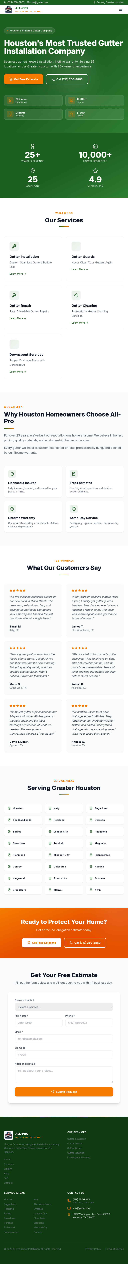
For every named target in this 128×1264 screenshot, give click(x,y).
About (7, 1159)
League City (40, 1213)
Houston (8, 1199)
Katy (36, 1199)
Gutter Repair (74, 1148)
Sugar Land (10, 1204)
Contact (8, 1182)
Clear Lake (40, 1218)
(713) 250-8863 (14, 2)
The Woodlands (42, 1204)
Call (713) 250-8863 (67, 79)
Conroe (38, 1232)
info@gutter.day (37, 2)
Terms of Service (114, 1249)
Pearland (9, 1208)
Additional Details (25, 1063)
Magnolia (39, 1222)
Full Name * (21, 1015)
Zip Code (20, 1047)
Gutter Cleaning (75, 1152)
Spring (7, 1213)
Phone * (70, 1015)
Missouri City (41, 1227)
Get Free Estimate (23, 79)
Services (9, 1164)
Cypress (38, 1208)
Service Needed (24, 1000)
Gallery (8, 1168)
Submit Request (64, 1091)
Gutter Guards (74, 1143)
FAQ (6, 1178)
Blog (6, 1173)
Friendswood (11, 1232)
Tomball (8, 1222)
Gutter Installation (76, 1138)
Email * (19, 1031)
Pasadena (9, 1218)
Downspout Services (78, 1157)
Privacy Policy (93, 1249)
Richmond (9, 1227)
